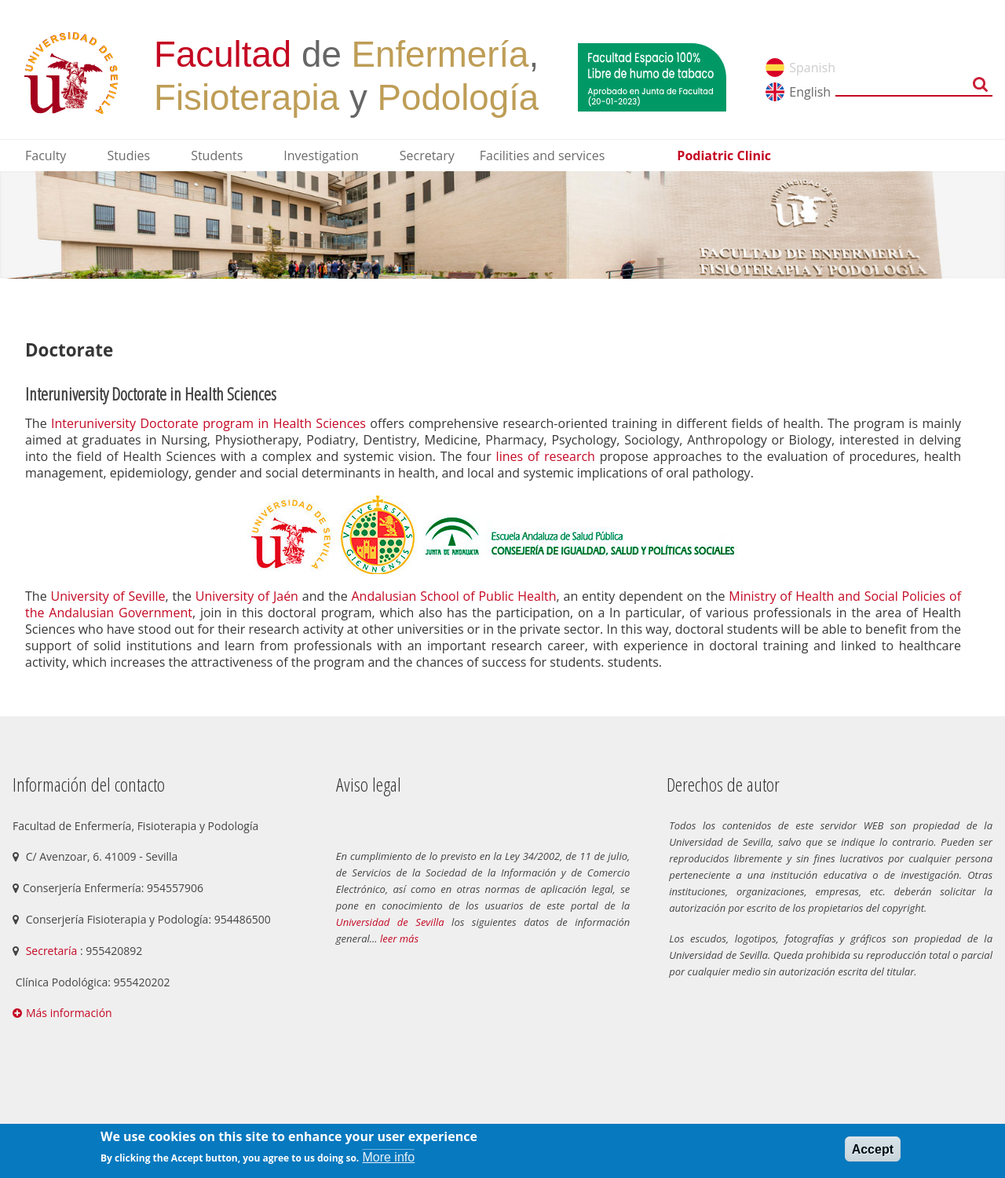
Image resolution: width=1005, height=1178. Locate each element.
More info (388, 1157)
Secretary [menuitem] (427, 155)
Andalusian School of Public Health (454, 596)
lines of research (545, 456)
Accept (873, 1149)
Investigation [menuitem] (320, 155)
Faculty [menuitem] (45, 155)
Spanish (812, 67)
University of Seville (107, 596)
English (810, 92)
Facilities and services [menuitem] (542, 155)
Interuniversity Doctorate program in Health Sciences (208, 423)
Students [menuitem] (217, 155)
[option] (502, 225)
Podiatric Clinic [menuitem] (724, 155)
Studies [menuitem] (128, 155)
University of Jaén (247, 596)
